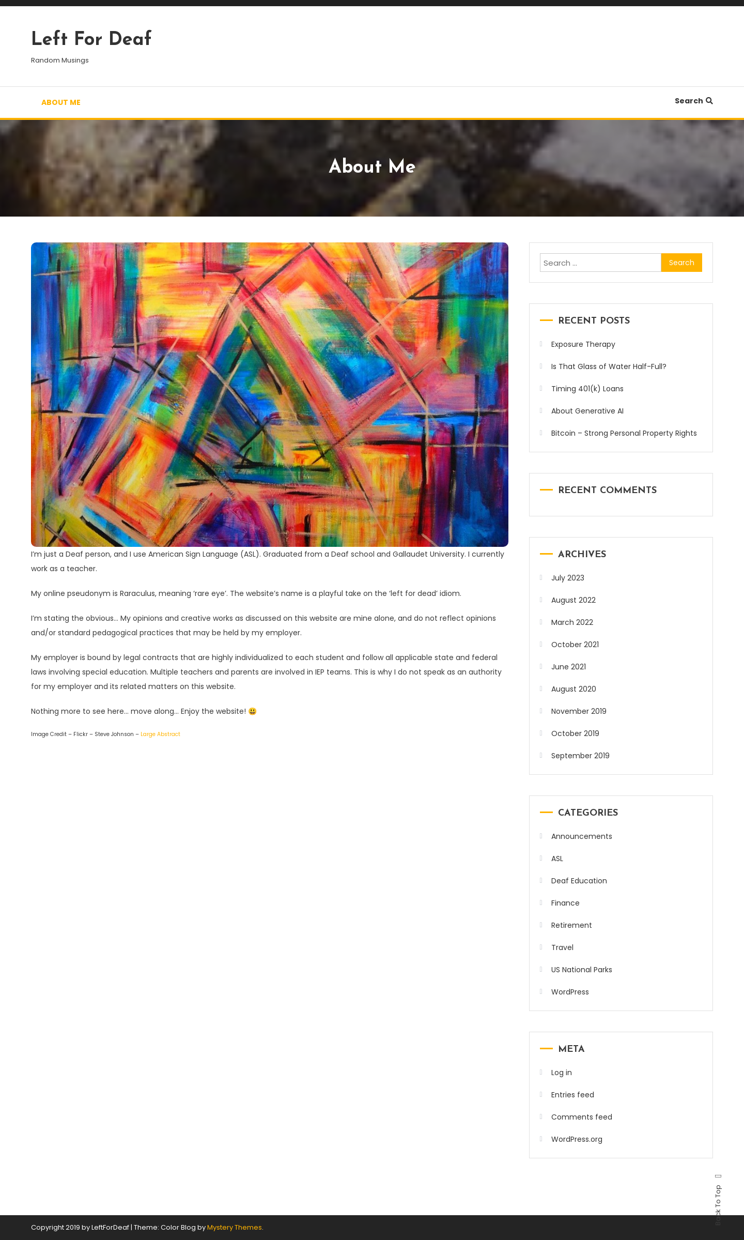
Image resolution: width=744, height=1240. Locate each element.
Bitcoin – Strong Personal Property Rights (624, 433)
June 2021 (568, 667)
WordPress (570, 992)
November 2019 (579, 711)
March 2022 (572, 622)
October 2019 (575, 733)
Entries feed (572, 1095)
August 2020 (573, 689)
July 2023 (567, 578)
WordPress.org (576, 1139)
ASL (557, 858)
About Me (61, 102)
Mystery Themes (234, 1227)
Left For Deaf (91, 40)
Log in (561, 1072)
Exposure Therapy (583, 344)
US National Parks (581, 970)
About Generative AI (587, 411)
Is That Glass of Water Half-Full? (609, 366)
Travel (562, 947)
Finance (565, 903)
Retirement (571, 925)
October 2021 (575, 644)
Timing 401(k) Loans (587, 389)
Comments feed (581, 1117)
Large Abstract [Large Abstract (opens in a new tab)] (160, 734)
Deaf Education (579, 881)
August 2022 (573, 600)
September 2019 (580, 756)
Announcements (581, 836)
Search (694, 101)
